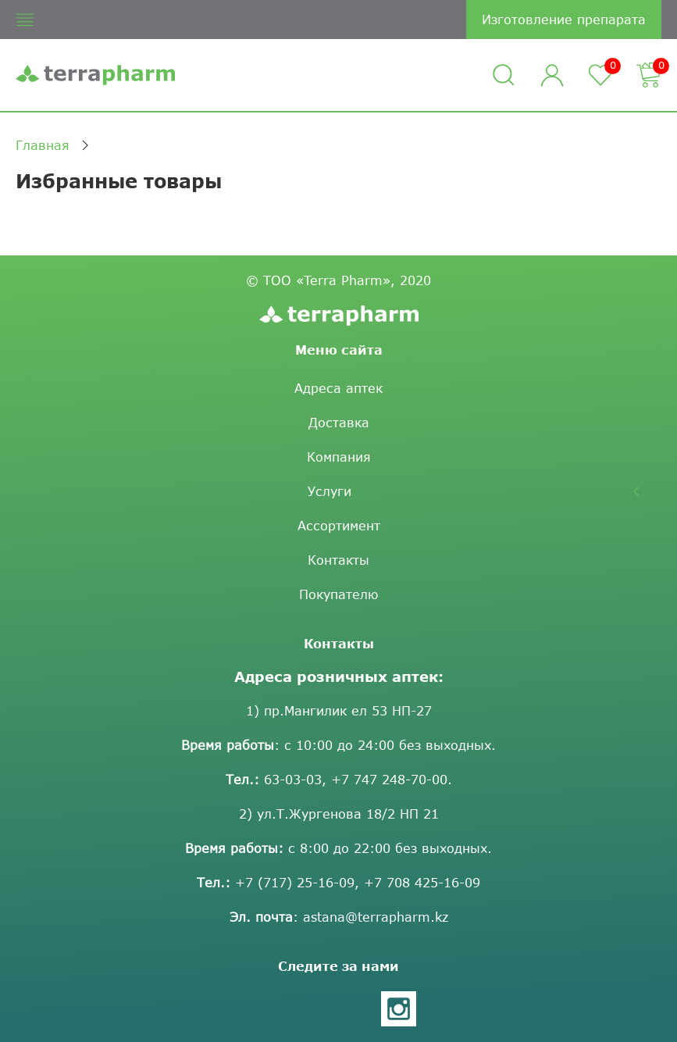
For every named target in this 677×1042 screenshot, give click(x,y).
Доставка (338, 422)
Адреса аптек (338, 387)
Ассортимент (339, 525)
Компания (339, 456)
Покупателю (338, 594)
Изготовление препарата (564, 19)
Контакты (338, 559)
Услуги (329, 491)
